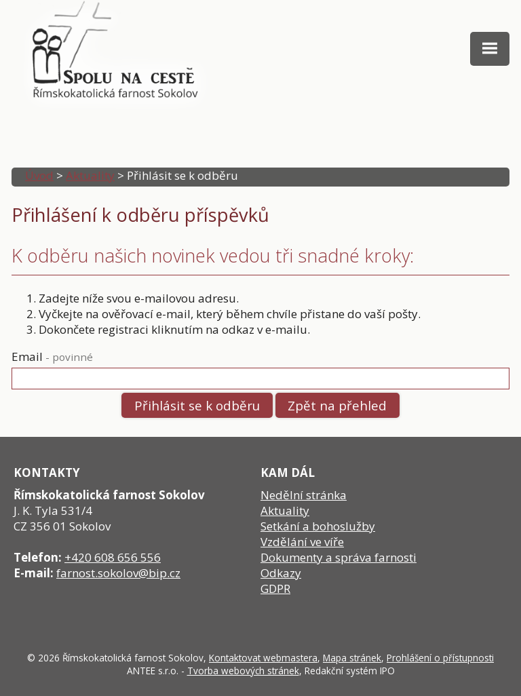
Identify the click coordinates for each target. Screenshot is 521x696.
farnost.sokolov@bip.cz (118, 573)
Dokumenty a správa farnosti (338, 557)
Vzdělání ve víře (302, 541)
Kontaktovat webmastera (263, 657)
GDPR (275, 588)
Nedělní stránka (303, 495)
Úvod (39, 175)
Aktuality (90, 175)
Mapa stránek (352, 657)
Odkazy (280, 573)
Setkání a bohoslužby (317, 526)
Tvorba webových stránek (243, 670)
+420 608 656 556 (112, 557)
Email (52, 356)
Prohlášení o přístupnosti (440, 657)
